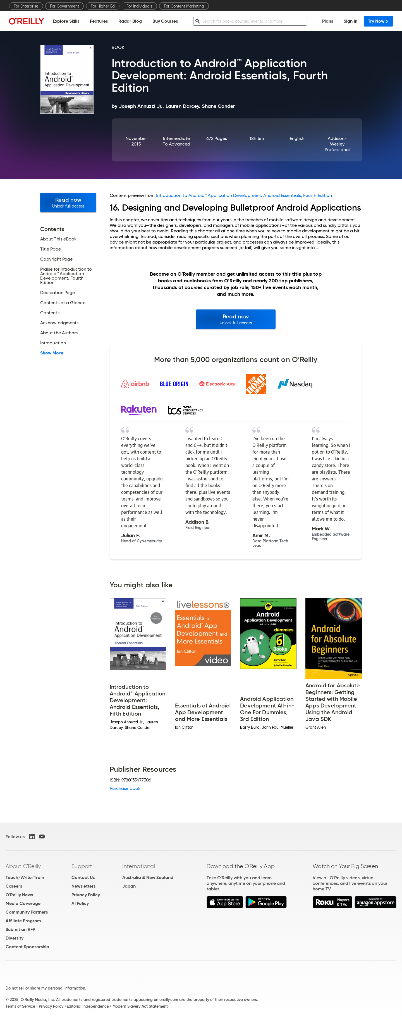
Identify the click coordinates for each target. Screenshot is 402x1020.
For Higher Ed (103, 6)
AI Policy (80, 903)
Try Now (378, 21)
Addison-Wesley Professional (337, 144)
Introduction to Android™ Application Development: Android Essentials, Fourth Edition (244, 195)
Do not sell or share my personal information (45, 988)
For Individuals (139, 6)
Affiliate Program (23, 921)
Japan (129, 886)
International (138, 866)
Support (81, 866)
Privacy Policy (85, 895)
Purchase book (125, 788)
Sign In (350, 21)
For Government (64, 6)
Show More (51, 353)
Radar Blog (130, 21)
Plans (327, 21)
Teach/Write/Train (25, 877)
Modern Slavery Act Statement (140, 1006)
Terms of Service (20, 1006)
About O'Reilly (23, 866)
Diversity (14, 938)
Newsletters (83, 886)
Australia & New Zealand (147, 877)
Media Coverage (23, 903)
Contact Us (83, 877)
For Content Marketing (184, 6)
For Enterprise (26, 6)
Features (99, 21)
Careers (14, 886)
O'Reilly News (19, 895)
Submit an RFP (20, 929)
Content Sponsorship (27, 947)
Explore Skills (66, 21)
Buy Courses (165, 21)
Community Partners (27, 912)
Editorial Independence (88, 1006)
